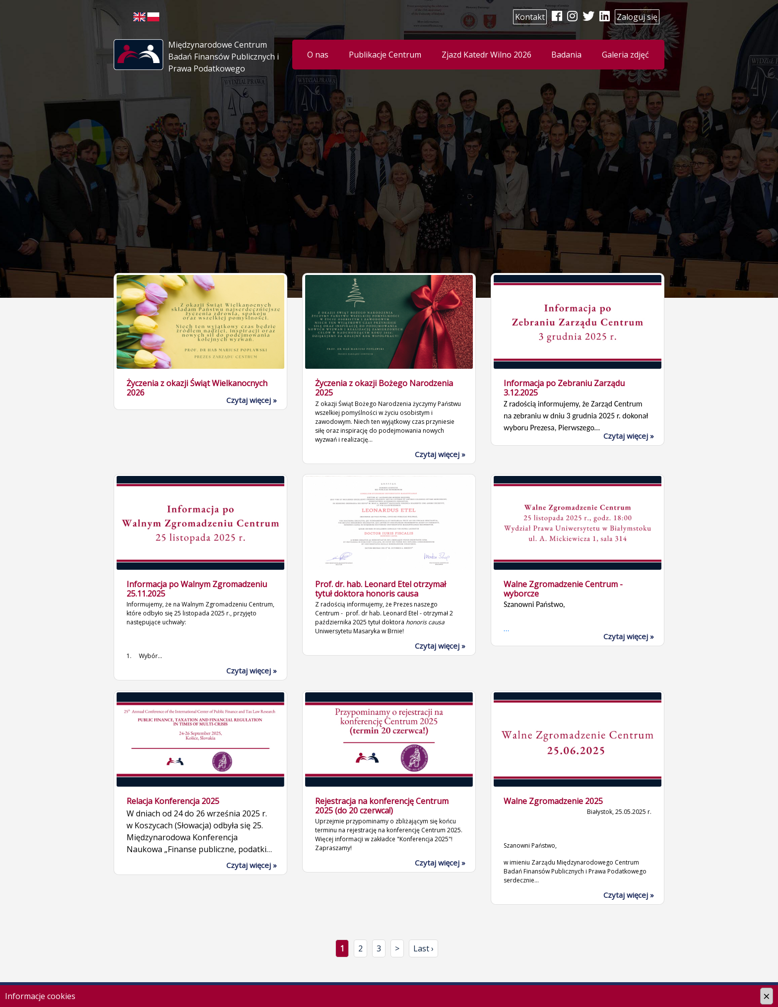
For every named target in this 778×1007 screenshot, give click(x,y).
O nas (317, 54)
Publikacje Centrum (385, 54)
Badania (566, 54)
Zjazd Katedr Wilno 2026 (486, 54)
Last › (423, 948)
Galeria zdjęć (625, 54)
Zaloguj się (637, 16)
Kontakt (530, 16)
